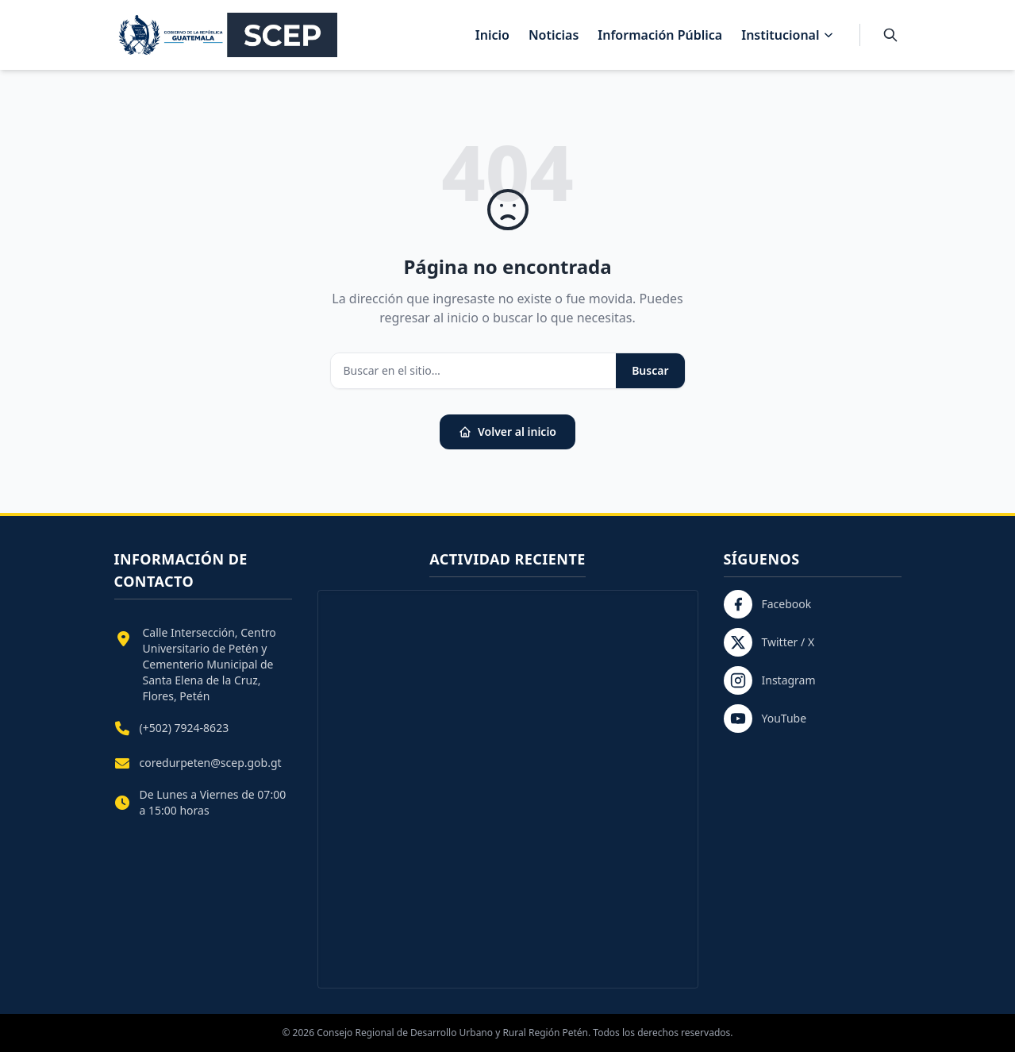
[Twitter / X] (813, 642)
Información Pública (660, 35)
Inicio (492, 35)
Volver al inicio (507, 431)
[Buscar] (890, 35)
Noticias (554, 35)
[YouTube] (813, 718)
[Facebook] (813, 604)
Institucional (787, 35)
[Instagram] (813, 680)
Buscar (650, 370)
